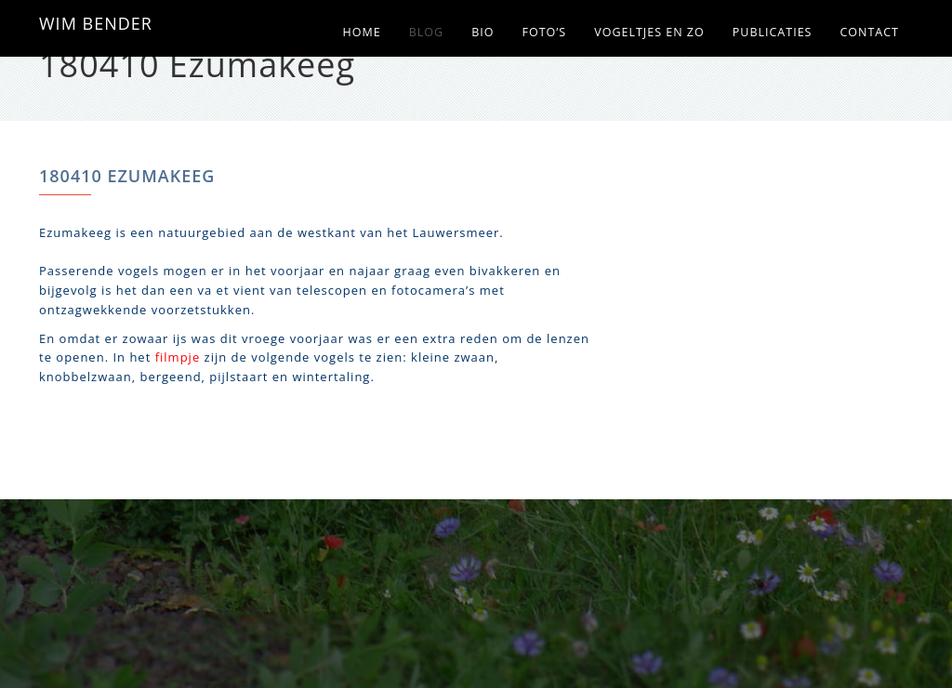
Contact (869, 32)
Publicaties (773, 32)
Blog (426, 32)
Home (362, 32)
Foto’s (544, 32)
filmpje (178, 357)
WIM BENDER (95, 23)
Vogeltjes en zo (649, 32)
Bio (482, 32)
